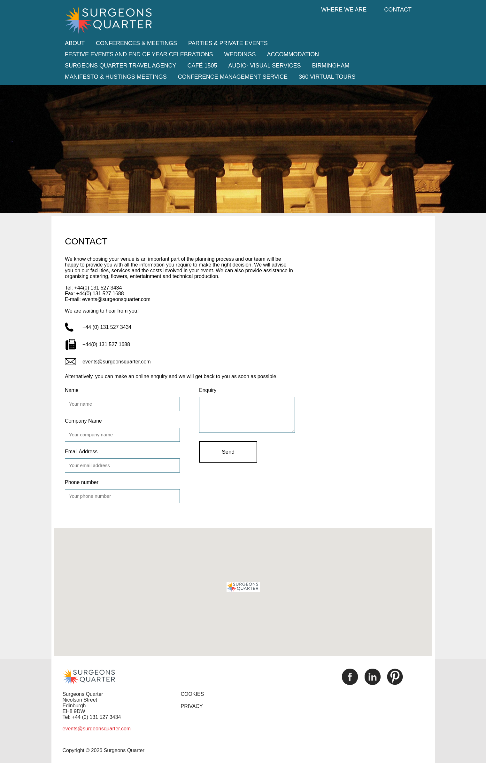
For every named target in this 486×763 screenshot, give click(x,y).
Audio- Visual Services (264, 65)
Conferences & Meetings (136, 43)
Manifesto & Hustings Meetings (116, 77)
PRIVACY (192, 706)
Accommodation (293, 54)
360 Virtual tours (327, 77)
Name (72, 390)
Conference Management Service (233, 77)
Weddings (240, 54)
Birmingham (331, 65)
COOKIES (192, 694)
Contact (398, 9)
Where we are (343, 9)
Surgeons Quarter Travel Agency (120, 65)
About (75, 43)
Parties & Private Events (228, 43)
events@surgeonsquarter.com (116, 361)
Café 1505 (202, 65)
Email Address (81, 451)
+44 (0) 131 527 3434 (106, 327)
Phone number (81, 482)
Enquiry (207, 390)
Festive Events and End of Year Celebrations (139, 54)
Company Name (83, 421)
